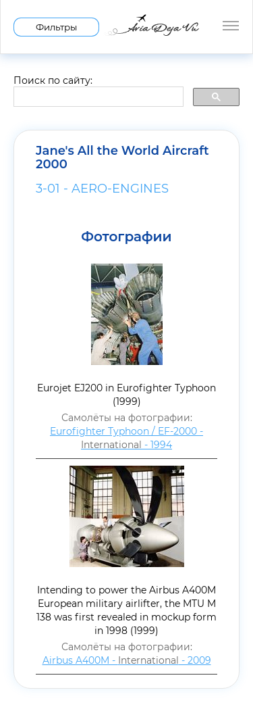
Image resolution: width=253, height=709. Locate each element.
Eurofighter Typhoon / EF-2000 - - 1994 (126, 438)
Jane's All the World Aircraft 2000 (122, 157)
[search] (97, 97)
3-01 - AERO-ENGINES (102, 188)
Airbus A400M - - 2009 (127, 660)
